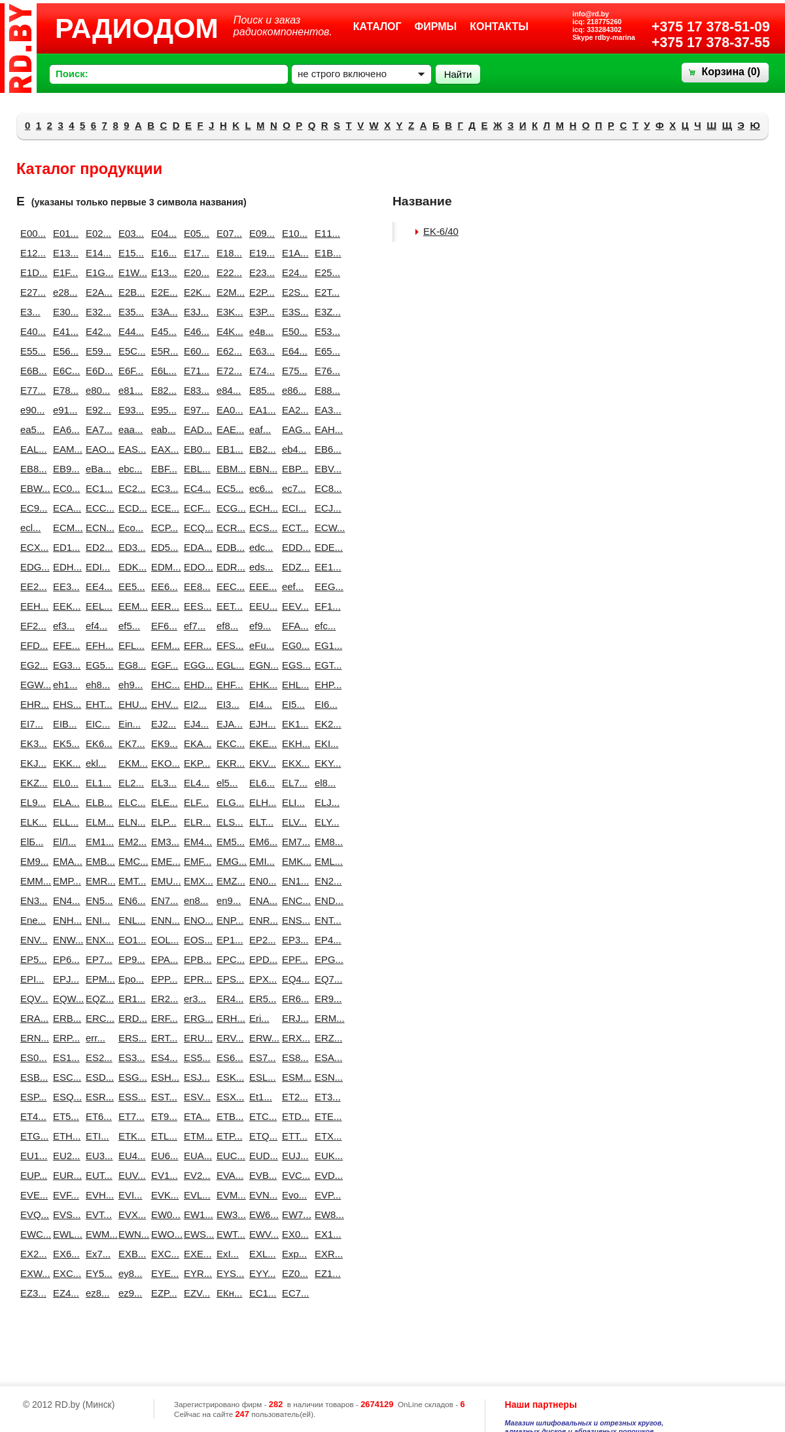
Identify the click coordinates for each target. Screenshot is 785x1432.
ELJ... (326, 802)
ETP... (228, 1136)
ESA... (326, 1057)
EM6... (260, 841)
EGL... (228, 665)
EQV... (31, 998)
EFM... (162, 645)
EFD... (31, 645)
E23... (260, 272)
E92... (97, 409)
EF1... (326, 606)
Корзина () (731, 71)
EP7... (97, 959)
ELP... (162, 822)
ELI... (293, 802)
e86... (293, 390)
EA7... (97, 429)
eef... (293, 586)
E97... (195, 409)
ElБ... (31, 841)
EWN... (129, 1234)
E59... (97, 351)
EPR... (195, 979)
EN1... (293, 880)
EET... (228, 606)
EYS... (228, 1273)
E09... (260, 233)
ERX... (293, 1037)
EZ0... (293, 1273)
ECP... (162, 527)
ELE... (162, 802)
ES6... (228, 1057)
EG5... (97, 665)
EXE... (195, 1253)
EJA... (228, 723)
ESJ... (195, 1077)
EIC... (97, 723)
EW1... (195, 1214)
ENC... (293, 900)
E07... (228, 233)
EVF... (64, 1194)
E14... (97, 252)
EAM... (64, 449)
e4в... (260, 331)
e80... (97, 390)
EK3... (31, 743)
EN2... (326, 880)
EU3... (97, 1155)
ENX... (97, 939)
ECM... (64, 527)
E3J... (195, 311)
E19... (260, 252)
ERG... (195, 1018)
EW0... (162, 1214)
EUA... (195, 1155)
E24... (293, 272)
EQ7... (326, 979)
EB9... (64, 468)
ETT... (293, 1136)
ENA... (260, 900)
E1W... (129, 272)
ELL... (64, 822)
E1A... (293, 252)
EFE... (64, 645)
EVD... (326, 1175)
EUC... (228, 1155)
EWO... (162, 1234)
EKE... (260, 743)
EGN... (260, 665)
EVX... (129, 1214)
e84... (228, 390)
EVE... (31, 1194)
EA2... (293, 409)
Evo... (293, 1194)
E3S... (293, 311)
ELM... (97, 822)
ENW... (64, 939)
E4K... (228, 331)
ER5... (260, 998)
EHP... (326, 684)
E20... (195, 272)
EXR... (326, 1253)
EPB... (195, 959)
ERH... (228, 1018)
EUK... (326, 1155)
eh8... (97, 684)
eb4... (293, 449)
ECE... (162, 508)
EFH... (97, 645)
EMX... (195, 880)
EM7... (293, 841)
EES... (195, 606)
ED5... (162, 547)
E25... (326, 272)
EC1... (97, 488)
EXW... (31, 1273)
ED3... (129, 547)
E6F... (129, 370)
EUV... (129, 1175)
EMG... (228, 861)
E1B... (326, 252)
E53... (326, 331)
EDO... (195, 566)
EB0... (195, 449)
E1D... (31, 272)
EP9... (129, 959)
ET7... (129, 1116)
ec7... (293, 488)
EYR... (195, 1273)
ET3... (326, 1096)
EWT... (228, 1234)
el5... (227, 782)
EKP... (195, 763)
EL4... (195, 782)
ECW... (326, 527)
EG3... (64, 665)
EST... (162, 1096)
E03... (129, 233)
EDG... (31, 566)
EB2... (260, 449)
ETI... (97, 1136)
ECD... (129, 508)
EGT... (326, 665)
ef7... (194, 625)
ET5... (64, 1116)
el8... (325, 782)
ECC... (97, 508)
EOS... (195, 939)
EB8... (31, 468)
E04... (162, 233)
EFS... (228, 645)
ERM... (326, 1018)
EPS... (228, 979)
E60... (195, 351)
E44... (129, 331)
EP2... (260, 939)
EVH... (97, 1194)
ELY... (326, 822)
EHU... (129, 704)
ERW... (260, 1037)
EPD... (260, 959)
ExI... (228, 1253)
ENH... (64, 920)
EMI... (260, 861)
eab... (162, 429)
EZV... (195, 1293)
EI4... (260, 704)
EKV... (260, 763)
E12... (31, 252)
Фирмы (436, 26)
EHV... (162, 704)
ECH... (260, 508)
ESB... (31, 1077)
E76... (326, 370)
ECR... (228, 527)
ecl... (30, 527)
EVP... (326, 1194)
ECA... (64, 508)
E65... (326, 351)
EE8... (195, 586)
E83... (195, 390)
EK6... (97, 743)
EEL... (97, 606)
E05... (195, 233)
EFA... (293, 625)
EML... (326, 861)
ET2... (293, 1096)
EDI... (97, 566)
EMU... (162, 880)
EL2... (129, 782)
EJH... (260, 723)
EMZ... (228, 880)
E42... (97, 331)
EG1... (326, 645)
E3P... (260, 311)
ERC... (97, 1018)
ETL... (162, 1136)
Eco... (129, 527)
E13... (64, 252)
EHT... (97, 704)
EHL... (293, 684)
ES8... (293, 1057)
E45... (162, 331)
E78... (64, 390)
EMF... (195, 861)
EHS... (64, 704)
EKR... (228, 763)
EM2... (129, 841)
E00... (31, 233)
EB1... (228, 449)
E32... (97, 311)
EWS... (195, 1234)
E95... (162, 409)
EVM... (228, 1194)
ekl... (96, 763)
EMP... (64, 880)
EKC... (228, 743)
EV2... (195, 1175)
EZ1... (326, 1273)
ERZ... (326, 1037)
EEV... (293, 606)
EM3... (162, 841)
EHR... (31, 704)
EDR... (228, 566)
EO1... (129, 939)
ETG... (31, 1136)
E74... (260, 370)
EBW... (31, 488)
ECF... (195, 508)
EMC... (129, 861)
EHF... (228, 684)
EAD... (195, 429)
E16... (162, 252)
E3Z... (326, 311)
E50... (293, 331)
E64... (293, 351)
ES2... (97, 1057)
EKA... (195, 743)
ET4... (31, 1116)
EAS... (129, 449)
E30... (64, 311)
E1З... (162, 272)
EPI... (31, 979)
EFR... (195, 645)
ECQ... (195, 527)
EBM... (228, 468)
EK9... (162, 743)
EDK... (129, 566)
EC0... (64, 488)
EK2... (326, 723)
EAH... (326, 429)
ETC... (260, 1116)
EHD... (195, 684)
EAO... (97, 449)
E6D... (97, 370)
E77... (31, 390)
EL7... (293, 782)
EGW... (31, 684)
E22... (228, 272)
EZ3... (31, 1293)
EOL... (162, 939)
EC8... (326, 488)
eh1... (64, 684)
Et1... (260, 1096)
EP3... (293, 939)
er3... (195, 998)
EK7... (129, 743)
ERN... (31, 1037)
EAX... (162, 449)
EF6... (162, 625)
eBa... (97, 468)
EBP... (293, 468)
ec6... (260, 488)
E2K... (195, 292)
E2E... (162, 292)
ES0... (31, 1057)
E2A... (97, 292)
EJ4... (195, 723)
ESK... (228, 1077)
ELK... (31, 822)
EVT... (97, 1214)
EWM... (97, 1234)
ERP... (64, 1037)
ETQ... (260, 1136)
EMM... (31, 880)
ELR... (195, 822)
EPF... (293, 959)
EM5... (228, 841)
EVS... (64, 1214)
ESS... (129, 1096)
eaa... (129, 429)
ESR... (97, 1096)
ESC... (64, 1077)
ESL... (260, 1077)
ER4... (228, 998)
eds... (260, 566)
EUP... (31, 1175)
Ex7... (97, 1253)
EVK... (162, 1194)
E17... (195, 252)
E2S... (293, 292)
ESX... (228, 1096)
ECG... (228, 508)
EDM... (162, 566)
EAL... (31, 449)
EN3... (31, 900)
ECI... (293, 508)
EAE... (228, 429)
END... (326, 900)
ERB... (64, 1018)
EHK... (260, 684)
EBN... (260, 468)
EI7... (31, 723)
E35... (129, 311)
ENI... (97, 920)
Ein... (129, 723)
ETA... (195, 1116)
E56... (64, 351)
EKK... (64, 763)
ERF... (162, 1018)
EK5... (64, 743)
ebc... (129, 468)
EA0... (228, 409)
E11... (326, 233)
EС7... (293, 1293)
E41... (64, 331)
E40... (31, 331)
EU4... (129, 1155)
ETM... (195, 1136)
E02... (97, 233)
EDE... (326, 547)
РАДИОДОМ (136, 28)
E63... (260, 351)
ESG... (129, 1077)
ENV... (31, 939)
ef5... (129, 625)
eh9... (129, 684)
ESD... (97, 1077)
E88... (326, 390)
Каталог (377, 26)
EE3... (64, 586)
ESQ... (64, 1096)
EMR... (97, 880)
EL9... (31, 802)
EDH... (64, 566)
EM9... (31, 861)
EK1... (293, 723)
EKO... (162, 763)
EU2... (64, 1155)
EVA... (228, 1175)
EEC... (228, 586)
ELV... (293, 822)
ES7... (260, 1057)
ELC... (129, 802)
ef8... (227, 625)
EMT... (129, 880)
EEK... (64, 606)
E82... (162, 390)
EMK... (293, 861)
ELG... (228, 802)
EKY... (326, 763)
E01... (64, 233)
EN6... (129, 900)
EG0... (293, 645)
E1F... (64, 272)
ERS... (129, 1037)
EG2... (31, 665)
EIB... (64, 723)
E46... (195, 331)
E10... (293, 233)
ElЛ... (64, 841)
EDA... (195, 547)
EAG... (293, 429)
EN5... (97, 900)
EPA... (162, 959)
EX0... (293, 1234)
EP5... (31, 959)
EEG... (326, 586)
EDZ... (293, 566)
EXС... (64, 1273)
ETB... (228, 1116)
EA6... (64, 429)
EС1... (260, 1293)
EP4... (326, 939)
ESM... (293, 1077)
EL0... (64, 782)
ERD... (129, 1018)
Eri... (259, 1018)
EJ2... (162, 723)
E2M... (228, 292)
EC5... (228, 488)
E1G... (97, 272)
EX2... (31, 1253)
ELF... (195, 802)
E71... (195, 370)
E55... (31, 351)
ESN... (326, 1077)
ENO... (195, 920)
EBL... (195, 468)
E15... (129, 252)
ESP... (31, 1096)
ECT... (293, 527)
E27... (31, 292)
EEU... (260, 606)
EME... (162, 861)
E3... (30, 311)
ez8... (97, 1293)
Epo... (129, 979)
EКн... (228, 1293)
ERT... (162, 1037)
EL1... (97, 782)
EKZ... (31, 782)
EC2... (129, 488)
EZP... (162, 1293)
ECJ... (326, 508)
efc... (325, 625)
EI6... (326, 704)
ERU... (195, 1037)
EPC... (228, 959)
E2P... (260, 292)
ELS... (228, 822)
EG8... (129, 665)
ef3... (64, 625)
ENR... (260, 920)
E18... (228, 252)
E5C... (129, 351)
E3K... (228, 311)
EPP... (162, 979)
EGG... (195, 665)
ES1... (64, 1057)
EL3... (162, 782)
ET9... (162, 1116)
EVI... (129, 1194)
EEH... (31, 606)
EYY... (260, 1273)
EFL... (129, 645)
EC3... (162, 488)
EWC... (31, 1234)
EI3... (228, 704)
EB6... (326, 449)
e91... (64, 409)
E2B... (129, 292)
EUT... (97, 1175)
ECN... (97, 527)
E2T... (326, 292)
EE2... (31, 586)
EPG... (326, 959)
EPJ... (64, 979)
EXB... (129, 1253)
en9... (228, 900)
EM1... (97, 841)
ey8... (129, 1273)
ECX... (31, 547)
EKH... (293, 743)
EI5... (293, 704)
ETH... (64, 1136)
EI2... (195, 704)
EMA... (64, 861)
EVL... (195, 1194)
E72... (228, 370)
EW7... (293, 1214)
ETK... (129, 1136)
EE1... (326, 566)
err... (95, 1037)
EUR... (64, 1175)
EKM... (129, 763)
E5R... (162, 351)
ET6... (97, 1116)
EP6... (64, 959)
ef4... (96, 625)
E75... (293, 370)
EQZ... (97, 998)
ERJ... (293, 1018)
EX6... (64, 1253)
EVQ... (31, 1214)
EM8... (326, 841)
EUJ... (293, 1155)
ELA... (64, 802)
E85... (260, 390)
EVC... (293, 1175)
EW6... (260, 1214)
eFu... (260, 645)
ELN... (129, 822)
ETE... (326, 1116)
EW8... (326, 1214)
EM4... (195, 841)
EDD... (293, 547)
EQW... (64, 998)
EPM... (97, 979)
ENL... (129, 920)
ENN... (162, 920)
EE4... (97, 586)
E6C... (64, 370)
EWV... (260, 1234)
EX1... (326, 1234)
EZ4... (64, 1293)
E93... (129, 409)
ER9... (326, 998)
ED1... (64, 547)
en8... (195, 900)
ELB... (97, 802)
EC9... (31, 508)
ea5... (31, 429)
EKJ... (31, 763)
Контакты (499, 26)
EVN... (260, 1194)
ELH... (260, 802)
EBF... (162, 468)
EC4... (195, 488)
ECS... (260, 527)
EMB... (97, 861)
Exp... (293, 1253)
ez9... (129, 1293)
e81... (129, 390)
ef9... (260, 625)
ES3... (129, 1057)
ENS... (293, 920)
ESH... (162, 1077)
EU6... (162, 1155)
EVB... (260, 1175)
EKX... (293, 763)
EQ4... (293, 979)
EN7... (162, 900)
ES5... (195, 1057)
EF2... (31, 625)
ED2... (97, 547)
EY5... (97, 1273)
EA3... (326, 409)
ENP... (228, 920)
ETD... (293, 1116)
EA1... (260, 409)
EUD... (260, 1155)
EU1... (31, 1155)
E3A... (162, 311)
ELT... (260, 822)
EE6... (162, 586)
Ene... (31, 920)
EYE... (162, 1273)
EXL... (260, 1253)
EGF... (162, 665)
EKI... (326, 743)
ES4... (162, 1057)
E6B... (31, 370)
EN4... (64, 900)
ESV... (195, 1096)
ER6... (293, 998)
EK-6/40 (441, 231)
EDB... (228, 547)
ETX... (326, 1136)
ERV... (228, 1037)
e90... (31, 409)
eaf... (260, 429)
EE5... (129, 586)
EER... (162, 606)
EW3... (228, 1214)
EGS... (293, 665)
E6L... (162, 370)
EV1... (162, 1175)
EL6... (260, 782)
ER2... (162, 998)
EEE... (260, 586)
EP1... (228, 939)
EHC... (162, 684)
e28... (64, 292)
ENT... (326, 920)
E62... (228, 351)
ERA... (31, 1018)
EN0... (260, 880)
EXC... (162, 1253)
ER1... (129, 998)
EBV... (326, 468)
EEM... (129, 606)
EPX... (260, 979)
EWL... (64, 1234)
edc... (260, 547)
